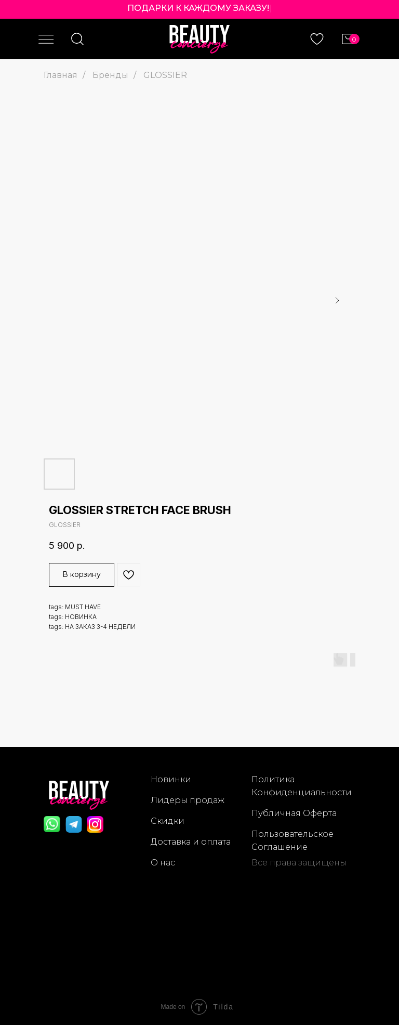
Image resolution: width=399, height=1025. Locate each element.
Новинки (171, 779)
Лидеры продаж (187, 800)
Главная (60, 75)
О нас (163, 863)
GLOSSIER (165, 75)
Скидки (167, 821)
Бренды (110, 75)
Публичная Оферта (294, 813)
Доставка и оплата (191, 842)
